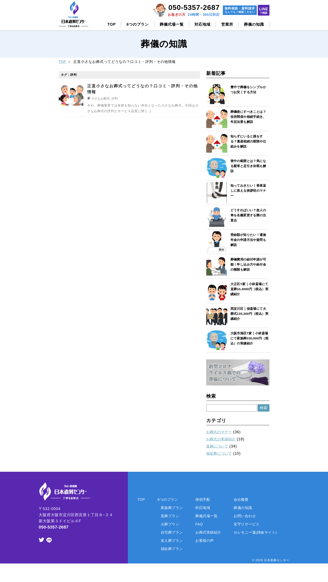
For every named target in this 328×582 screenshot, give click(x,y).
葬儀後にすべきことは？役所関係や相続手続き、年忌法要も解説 (249, 117)
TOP (111, 24)
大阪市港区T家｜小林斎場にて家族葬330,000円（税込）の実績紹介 (248, 338)
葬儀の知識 (254, 24)
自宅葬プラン (169, 532)
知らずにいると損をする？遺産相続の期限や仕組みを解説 (249, 141)
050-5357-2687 (182, 7)
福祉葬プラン (169, 548)
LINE (261, 10)
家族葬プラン (169, 507)
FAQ (198, 524)
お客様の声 (204, 540)
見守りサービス (248, 524)
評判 (115, 98)
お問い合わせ (246, 516)
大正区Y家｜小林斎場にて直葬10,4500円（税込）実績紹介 (248, 289)
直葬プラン (167, 516)
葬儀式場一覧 (172, 24)
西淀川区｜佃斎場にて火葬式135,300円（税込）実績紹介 (249, 313)
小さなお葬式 (100, 98)
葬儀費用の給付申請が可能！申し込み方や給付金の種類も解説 (249, 264)
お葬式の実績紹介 (222, 439)
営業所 (227, 24)
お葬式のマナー (220, 432)
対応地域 (202, 24)
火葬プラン (167, 524)
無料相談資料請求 (231, 11)
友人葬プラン (169, 540)
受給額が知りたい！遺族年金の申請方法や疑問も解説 (249, 240)
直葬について (218, 446)
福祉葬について (220, 453)
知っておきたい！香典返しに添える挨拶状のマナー (249, 190)
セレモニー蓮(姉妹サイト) (257, 532)
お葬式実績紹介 (208, 532)
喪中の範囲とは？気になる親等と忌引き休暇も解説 (249, 166)
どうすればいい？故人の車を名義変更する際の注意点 (249, 215)
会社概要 (242, 499)
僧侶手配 (202, 499)
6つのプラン (137, 24)
